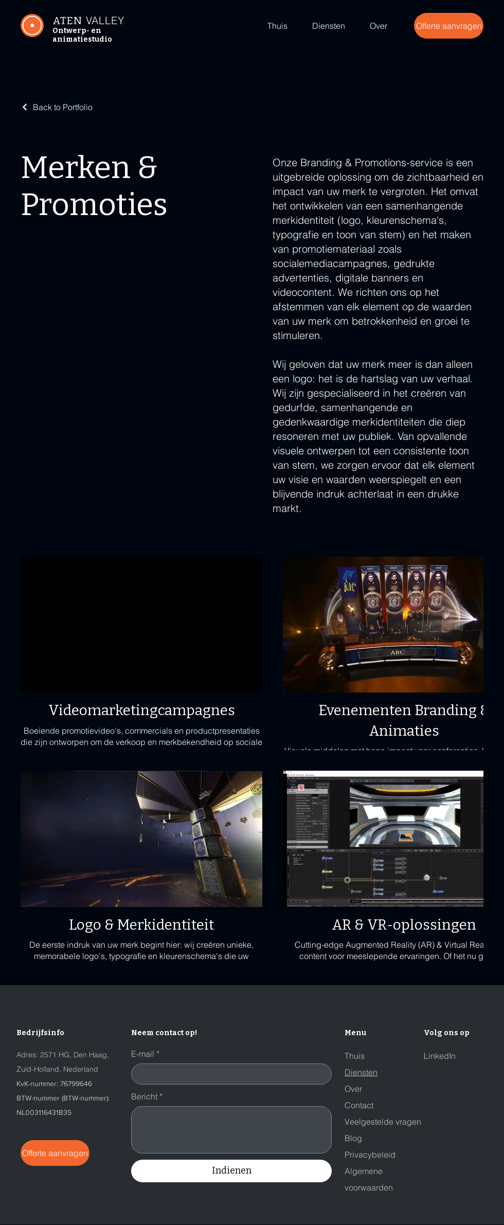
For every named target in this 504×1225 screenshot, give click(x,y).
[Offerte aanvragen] (448, 26)
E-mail (145, 1053)
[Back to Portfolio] (57, 107)
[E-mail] (228, 1074)
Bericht (147, 1096)
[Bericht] (231, 1130)
